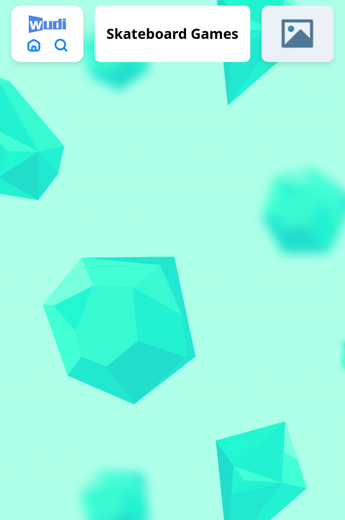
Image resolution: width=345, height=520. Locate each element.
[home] (34, 45)
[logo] (47, 24)
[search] (61, 45)
